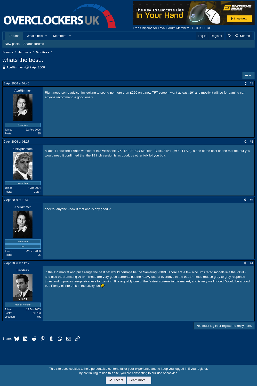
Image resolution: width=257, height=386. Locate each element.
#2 (251, 141)
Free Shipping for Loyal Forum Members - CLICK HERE (172, 28)
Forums (14, 36)
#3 (251, 200)
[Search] (242, 36)
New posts (12, 44)
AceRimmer (15, 67)
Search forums (34, 44)
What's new (35, 36)
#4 (251, 263)
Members (59, 36)
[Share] (245, 83)
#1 (251, 83)
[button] (46, 36)
